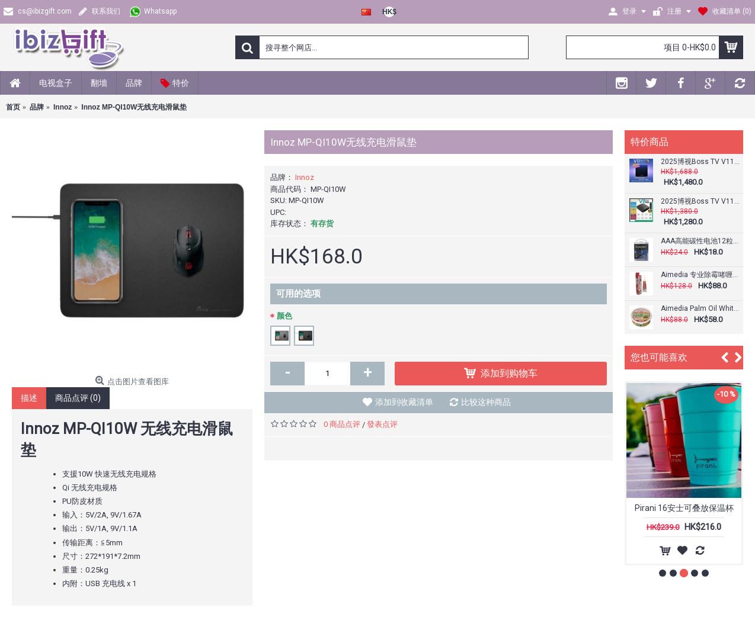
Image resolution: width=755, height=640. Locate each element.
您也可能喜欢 (659, 357)
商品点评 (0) (78, 398)
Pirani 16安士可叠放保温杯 (684, 508)
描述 (29, 398)
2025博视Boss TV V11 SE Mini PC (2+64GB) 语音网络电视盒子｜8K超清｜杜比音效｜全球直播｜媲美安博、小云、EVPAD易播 (700, 201)
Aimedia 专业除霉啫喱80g (700, 275)
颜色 (284, 315)
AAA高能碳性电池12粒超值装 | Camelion (700, 241)
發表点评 (382, 424)
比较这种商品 (486, 402)
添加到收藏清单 (404, 402)
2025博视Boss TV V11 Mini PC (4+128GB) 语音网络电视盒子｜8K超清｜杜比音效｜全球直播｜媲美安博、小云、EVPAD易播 (700, 162)
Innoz (304, 177)
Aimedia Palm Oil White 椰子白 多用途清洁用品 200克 (700, 309)
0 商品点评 (342, 424)
